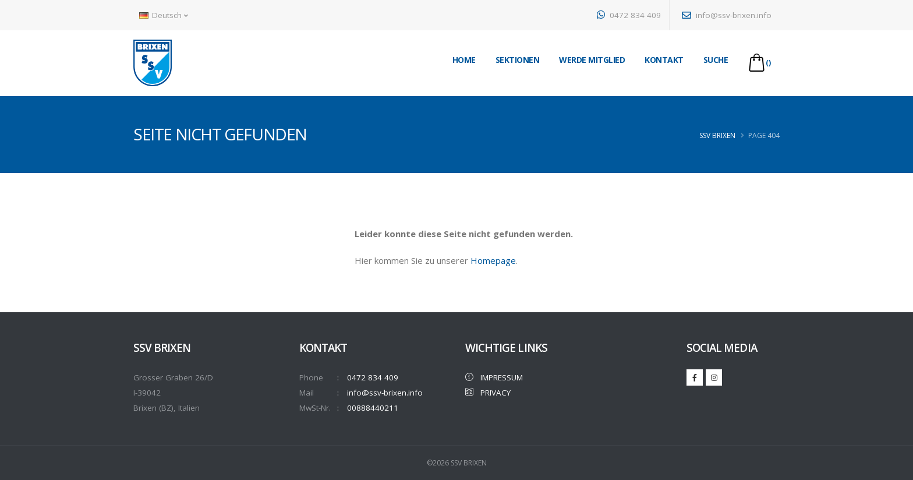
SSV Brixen (717, 135)
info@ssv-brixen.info (727, 15)
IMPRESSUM (494, 377)
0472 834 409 (629, 15)
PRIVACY (488, 392)
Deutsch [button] (163, 15)
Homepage (493, 260)
